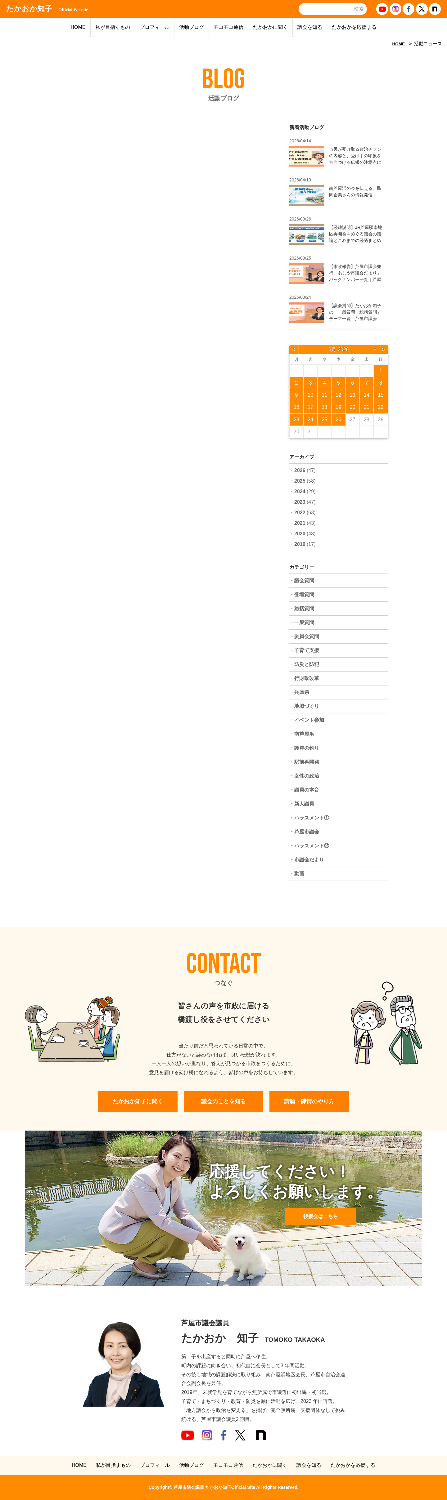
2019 (299, 544)
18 (324, 407)
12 (338, 395)
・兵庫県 (299, 692)
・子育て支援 (304, 650)
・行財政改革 (304, 678)
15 (381, 395)
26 (338, 419)
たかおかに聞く (270, 27)
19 (338, 407)
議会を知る (309, 27)
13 (352, 395)
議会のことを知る (223, 1101)
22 (381, 407)
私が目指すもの (112, 27)
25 (324, 419)
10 (310, 395)
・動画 (296, 873)
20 (352, 407)
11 (324, 395)
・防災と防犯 (304, 664)
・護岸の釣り (304, 748)
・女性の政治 (304, 776)
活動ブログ (191, 27)
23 (296, 419)
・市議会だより (306, 859)
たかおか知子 (47, 9)
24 (310, 419)
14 (366, 395)
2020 (299, 533)
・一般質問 (301, 622)
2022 (299, 512)
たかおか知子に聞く (138, 1101)
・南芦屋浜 (301, 734)
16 (296, 407)
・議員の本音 (304, 789)
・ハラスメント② (309, 845)
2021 (299, 523)
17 (310, 407)
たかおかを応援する (354, 27)
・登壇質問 (301, 594)
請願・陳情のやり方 (309, 1101)
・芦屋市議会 (304, 831)
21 (366, 407)
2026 (299, 470)
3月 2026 (339, 349)
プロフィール (154, 27)
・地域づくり (304, 706)
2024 (299, 491)
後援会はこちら (320, 1216)
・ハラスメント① (309, 817)
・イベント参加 (306, 720)
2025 (299, 481)
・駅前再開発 (304, 762)
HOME (78, 27)
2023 (299, 502)
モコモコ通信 (228, 27)
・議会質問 (301, 580)
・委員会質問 (304, 636)
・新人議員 (301, 803)
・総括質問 (301, 608)
